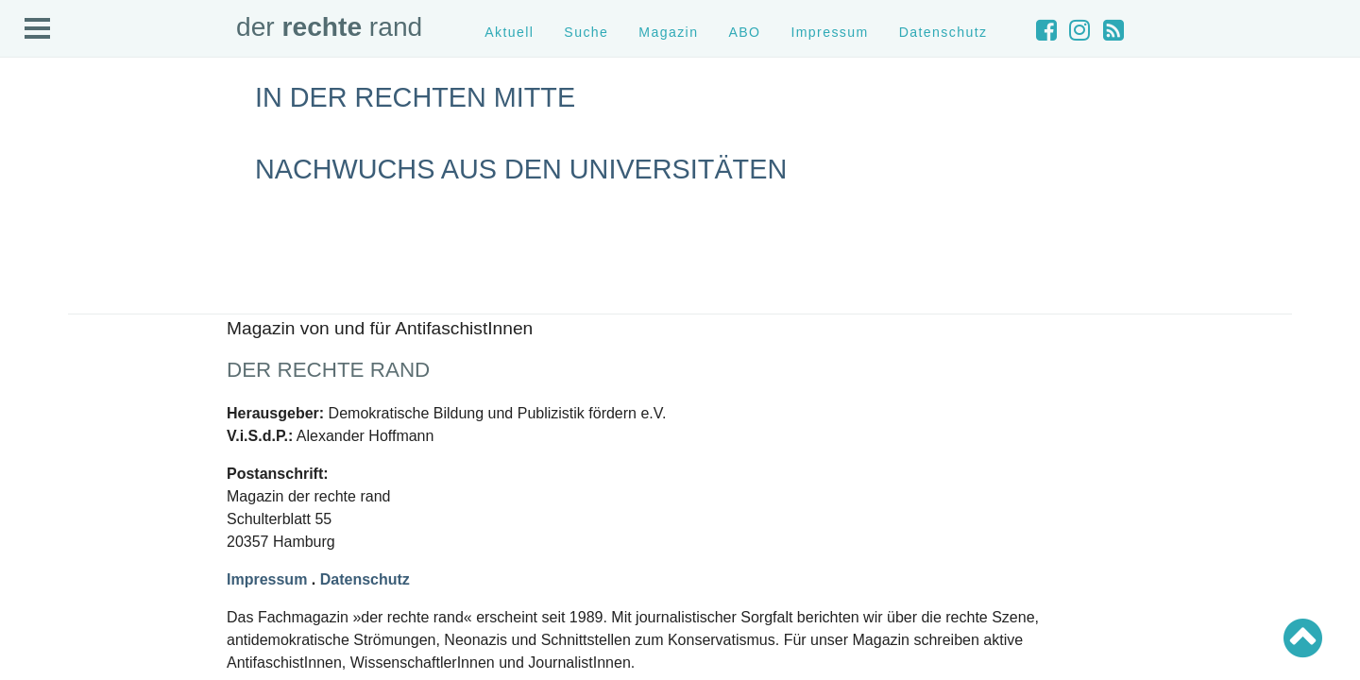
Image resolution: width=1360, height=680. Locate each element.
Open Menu (38, 29)
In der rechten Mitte (415, 97)
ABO (744, 32)
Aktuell (509, 32)
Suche (586, 32)
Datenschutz (943, 32)
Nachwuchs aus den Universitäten (521, 169)
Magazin (668, 32)
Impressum (829, 32)
